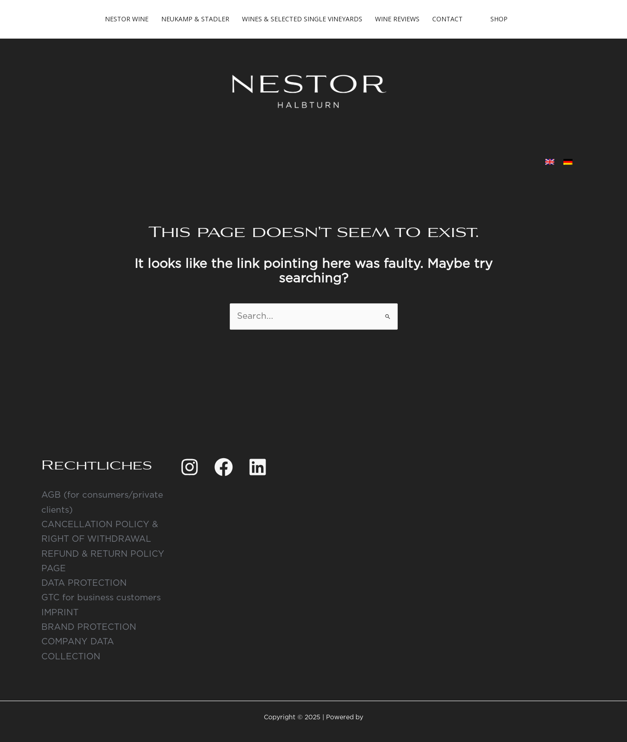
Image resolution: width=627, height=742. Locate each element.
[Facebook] (223, 467)
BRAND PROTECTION (88, 627)
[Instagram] (189, 467)
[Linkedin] (257, 467)
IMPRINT (60, 613)
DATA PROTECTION (84, 583)
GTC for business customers (101, 598)
